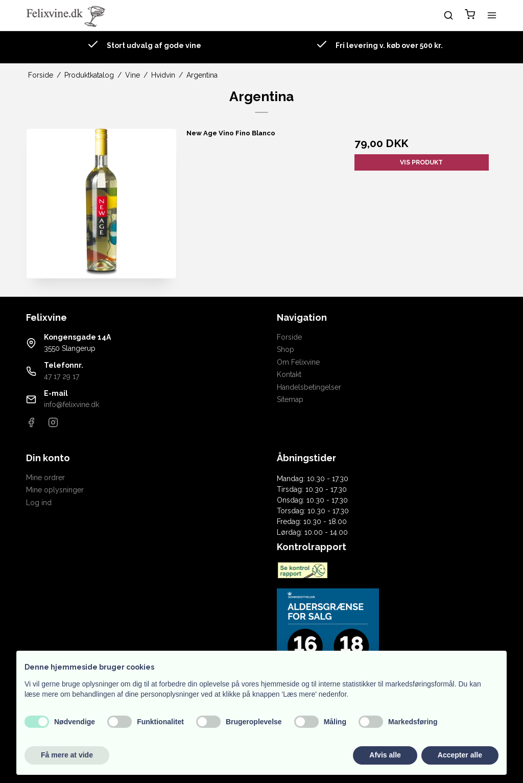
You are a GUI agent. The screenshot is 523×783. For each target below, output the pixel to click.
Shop (285, 349)
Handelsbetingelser (309, 387)
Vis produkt (421, 162)
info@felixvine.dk (71, 404)
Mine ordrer (45, 477)
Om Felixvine (298, 362)
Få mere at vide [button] (67, 755)
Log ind (39, 503)
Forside (289, 337)
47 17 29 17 (61, 376)
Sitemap (290, 399)
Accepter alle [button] (460, 755)
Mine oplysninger (55, 490)
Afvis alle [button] (384, 755)
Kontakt (289, 374)
